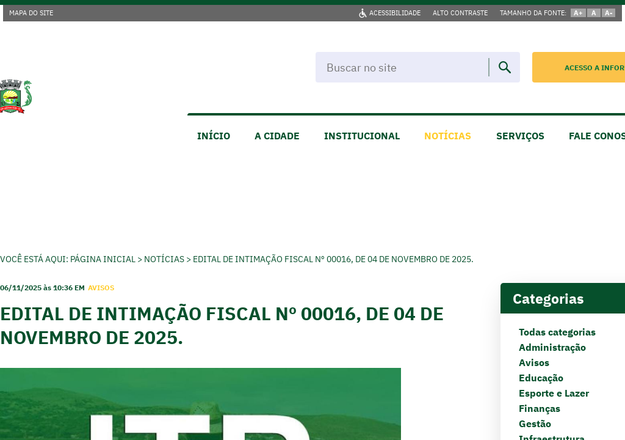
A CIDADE (277, 136)
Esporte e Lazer (554, 393)
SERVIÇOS (520, 136)
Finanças (539, 408)
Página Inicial (102, 259)
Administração (552, 347)
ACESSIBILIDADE (395, 13)
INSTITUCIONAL (362, 136)
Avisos (534, 362)
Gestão (535, 423)
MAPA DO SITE (31, 13)
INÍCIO (213, 136)
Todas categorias (557, 332)
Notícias (164, 259)
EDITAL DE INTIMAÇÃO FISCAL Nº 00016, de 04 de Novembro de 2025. (333, 259)
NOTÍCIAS (447, 136)
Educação (541, 378)
